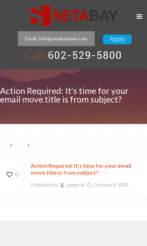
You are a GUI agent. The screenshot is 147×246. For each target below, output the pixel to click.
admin (73, 185)
